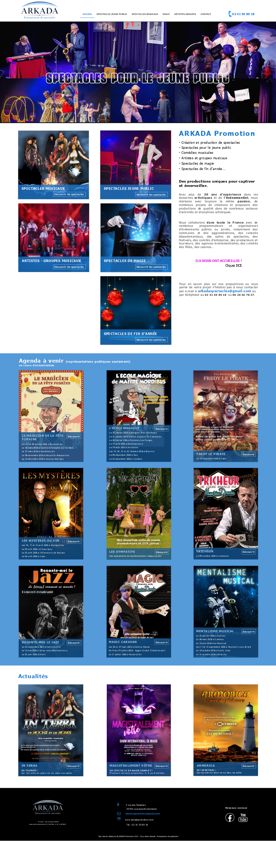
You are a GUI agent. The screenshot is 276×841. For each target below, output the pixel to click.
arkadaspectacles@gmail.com (142, 813)
